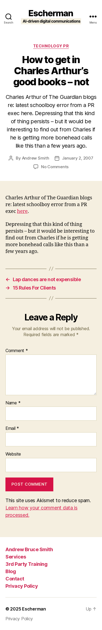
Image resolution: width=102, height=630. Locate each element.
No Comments (55, 166)
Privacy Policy (21, 586)
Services (15, 557)
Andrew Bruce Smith (29, 549)
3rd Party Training (26, 564)
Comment (16, 350)
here (22, 211)
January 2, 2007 (77, 158)
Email (12, 428)
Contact (14, 579)
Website (13, 454)
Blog (10, 571)
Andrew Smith (35, 158)
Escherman (34, 609)
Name (12, 403)
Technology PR (51, 46)
